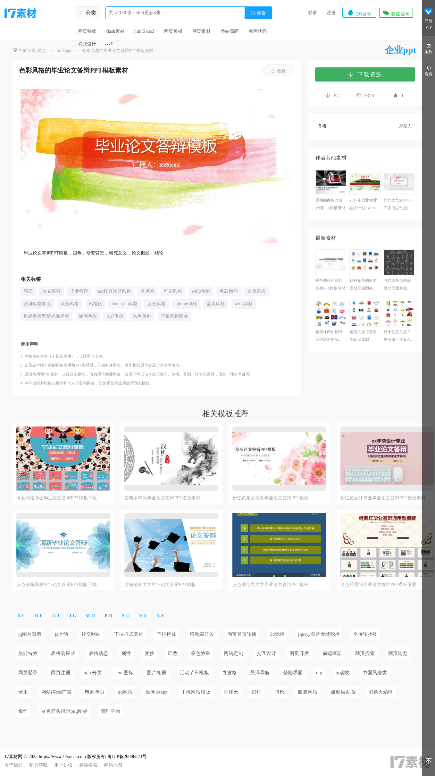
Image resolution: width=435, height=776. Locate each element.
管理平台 (111, 711)
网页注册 (61, 672)
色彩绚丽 (229, 291)
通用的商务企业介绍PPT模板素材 (330, 204)
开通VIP (428, 19)
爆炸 (23, 711)
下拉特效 (166, 634)
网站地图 (113, 765)
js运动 (61, 634)
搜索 (258, 13)
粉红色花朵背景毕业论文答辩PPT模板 (270, 498)
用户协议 (63, 765)
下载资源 (364, 74)
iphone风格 (186, 303)
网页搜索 (365, 653)
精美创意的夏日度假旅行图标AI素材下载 (397, 336)
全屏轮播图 (365, 634)
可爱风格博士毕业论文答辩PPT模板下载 (56, 498)
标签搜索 (88, 765)
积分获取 (38, 765)
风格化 (95, 303)
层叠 (172, 653)
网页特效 (87, 31)
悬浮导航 (260, 672)
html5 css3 (144, 31)
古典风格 (256, 291)
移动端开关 (202, 634)
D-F (39, 615)
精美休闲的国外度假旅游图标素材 (329, 336)
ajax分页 (93, 672)
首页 (42, 50)
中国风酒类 (375, 672)
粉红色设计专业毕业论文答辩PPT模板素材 (383, 498)
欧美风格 (70, 303)
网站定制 (233, 653)
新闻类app (157, 691)
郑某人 (405, 126)
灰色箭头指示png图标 (64, 711)
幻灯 (256, 691)
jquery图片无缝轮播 (319, 634)
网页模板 (173, 31)
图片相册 (156, 672)
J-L (72, 615)
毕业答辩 (79, 291)
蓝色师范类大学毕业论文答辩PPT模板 (270, 584)
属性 (126, 653)
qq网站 (125, 691)
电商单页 (95, 691)
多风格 (147, 291)
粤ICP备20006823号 (127, 756)
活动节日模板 (194, 672)
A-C (21, 615)
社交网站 (91, 634)
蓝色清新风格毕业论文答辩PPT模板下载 (56, 584)
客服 (428, 70)
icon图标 (124, 672)
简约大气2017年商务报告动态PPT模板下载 (399, 205)
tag (319, 672)
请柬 (23, 691)
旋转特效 (28, 653)
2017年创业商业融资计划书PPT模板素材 (364, 205)
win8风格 (201, 291)
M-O (90, 615)
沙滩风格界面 (37, 303)
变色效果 (201, 653)
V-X (143, 615)
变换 (149, 653)
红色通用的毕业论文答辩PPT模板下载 (378, 584)
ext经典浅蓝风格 (114, 291)
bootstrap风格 (125, 303)
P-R (109, 615)
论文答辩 (51, 291)
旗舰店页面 (343, 691)
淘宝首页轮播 (241, 634)
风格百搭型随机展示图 (46, 316)
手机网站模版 (195, 691)
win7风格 (244, 303)
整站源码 (230, 31)
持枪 (279, 691)
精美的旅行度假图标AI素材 (363, 336)
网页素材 (201, 31)
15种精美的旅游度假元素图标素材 (363, 285)
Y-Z (160, 615)
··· (108, 44)
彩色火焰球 (381, 691)
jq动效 (342, 672)
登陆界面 (293, 672)
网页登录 (28, 672)
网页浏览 (398, 653)
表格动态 (98, 653)
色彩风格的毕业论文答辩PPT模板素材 (117, 50)
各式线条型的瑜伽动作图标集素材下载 (397, 285)
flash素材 (115, 31)
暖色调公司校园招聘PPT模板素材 (330, 284)
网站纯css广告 (56, 691)
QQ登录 (359, 12)
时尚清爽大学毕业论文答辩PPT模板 (160, 584)
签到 (428, 48)
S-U (126, 615)
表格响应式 (63, 653)
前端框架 (332, 653)
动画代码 (258, 31)
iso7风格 (114, 316)
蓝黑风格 (216, 303)
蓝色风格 (156, 303)
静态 (28, 291)
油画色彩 (88, 316)
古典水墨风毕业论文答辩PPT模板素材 (162, 498)
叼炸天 (231, 691)
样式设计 (87, 44)
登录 (312, 12)
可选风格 (173, 291)
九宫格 (229, 672)
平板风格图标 (174, 316)
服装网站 (307, 691)
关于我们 (13, 765)
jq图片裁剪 (30, 634)
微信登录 (395, 12)
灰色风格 (142, 316)
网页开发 (299, 653)
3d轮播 (277, 634)
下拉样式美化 (128, 634)
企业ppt (64, 50)
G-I (55, 615)
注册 (331, 12)
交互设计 (266, 653)
